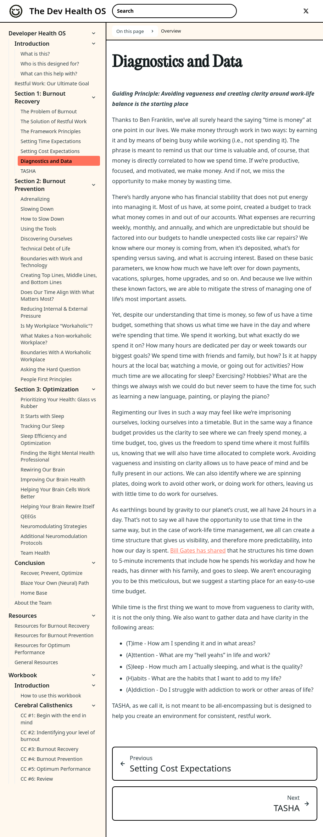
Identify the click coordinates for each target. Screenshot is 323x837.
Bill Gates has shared (198, 550)
